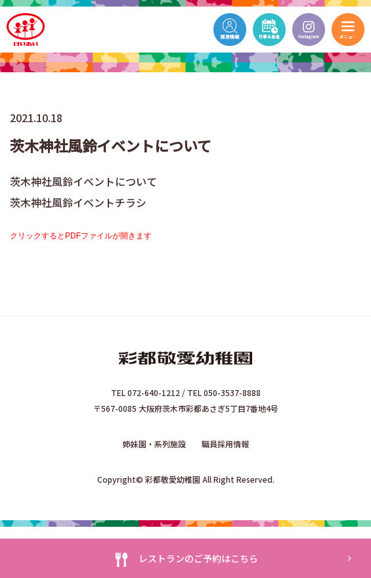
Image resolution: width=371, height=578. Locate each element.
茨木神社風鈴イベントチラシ (78, 202)
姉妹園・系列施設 (154, 443)
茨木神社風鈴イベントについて (83, 181)
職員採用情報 (225, 443)
